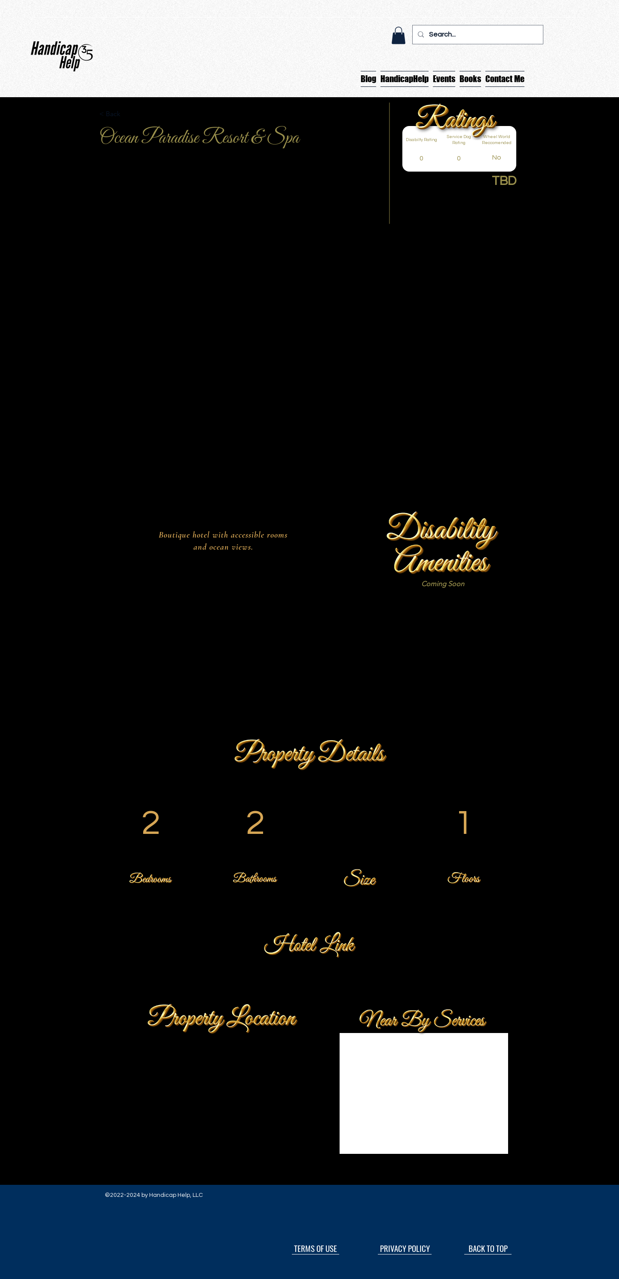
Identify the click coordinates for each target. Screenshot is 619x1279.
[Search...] (477, 34)
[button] (398, 35)
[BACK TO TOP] (488, 1248)
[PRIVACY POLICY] (405, 1248)
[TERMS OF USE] (315, 1248)
